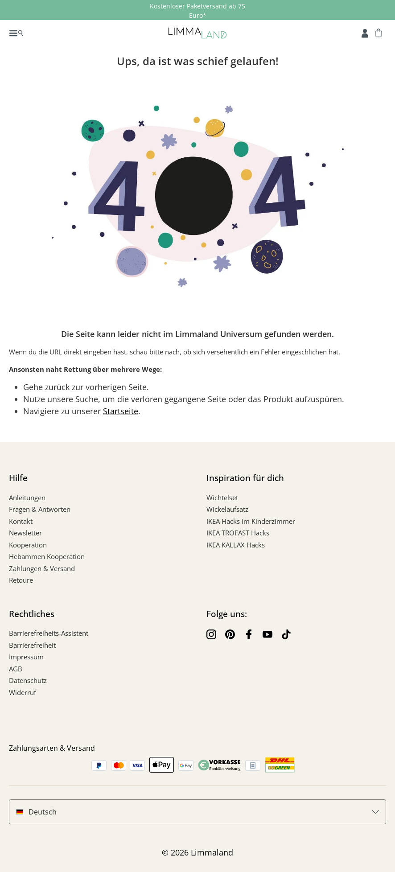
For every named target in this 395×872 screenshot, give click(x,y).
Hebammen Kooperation (47, 556)
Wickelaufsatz (227, 509)
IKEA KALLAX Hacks (235, 544)
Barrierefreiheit (32, 645)
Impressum (26, 656)
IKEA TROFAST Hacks (237, 532)
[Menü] (16, 33)
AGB (15, 668)
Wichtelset (222, 497)
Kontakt (21, 521)
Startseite (120, 411)
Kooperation (28, 544)
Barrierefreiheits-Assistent (48, 633)
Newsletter (25, 532)
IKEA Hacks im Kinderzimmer (250, 521)
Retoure (21, 580)
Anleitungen (27, 497)
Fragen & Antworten (39, 509)
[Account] (365, 33)
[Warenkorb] (378, 33)
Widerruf (22, 692)
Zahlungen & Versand (42, 568)
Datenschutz (28, 680)
